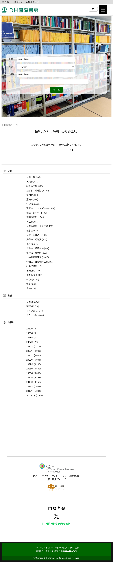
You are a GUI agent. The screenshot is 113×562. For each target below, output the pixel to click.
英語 (28, 306)
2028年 (29, 337)
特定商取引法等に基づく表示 (67, 548)
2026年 (29, 346)
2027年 (29, 342)
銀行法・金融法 (33, 253)
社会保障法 (31, 266)
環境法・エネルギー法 (37, 208)
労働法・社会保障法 (36, 261)
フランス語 (31, 315)
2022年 (29, 364)
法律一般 (30, 177)
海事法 (29, 284)
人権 (28, 181)
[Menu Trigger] (103, 9)
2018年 (29, 382)
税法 (28, 288)
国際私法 (30, 275)
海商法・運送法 (33, 239)
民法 (28, 221)
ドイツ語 (30, 311)
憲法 (28, 199)
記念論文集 (31, 186)
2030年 (29, 328)
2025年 (29, 351)
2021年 (29, 368)
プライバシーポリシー (44, 548)
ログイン (18, 2)
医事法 (29, 230)
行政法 (29, 204)
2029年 (29, 333)
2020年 (29, 373)
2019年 (29, 377)
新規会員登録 (32, 2)
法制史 (29, 195)
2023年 (29, 360)
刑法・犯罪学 (32, 213)
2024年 (29, 355)
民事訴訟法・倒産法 (36, 226)
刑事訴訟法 (31, 217)
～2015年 (30, 395)
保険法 (29, 244)
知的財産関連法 (33, 257)
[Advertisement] (56, 431)
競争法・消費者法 (35, 248)
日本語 (29, 302)
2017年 (29, 386)
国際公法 (30, 270)
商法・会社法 (32, 235)
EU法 (28, 279)
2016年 (29, 391)
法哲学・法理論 (33, 190)
